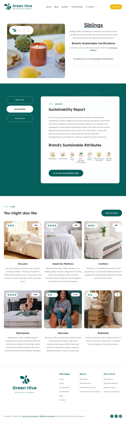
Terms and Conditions (30, 416)
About (48, 7)
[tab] (19, 99)
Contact (64, 7)
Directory (116, 7)
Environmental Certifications (90, 392)
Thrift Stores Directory (88, 387)
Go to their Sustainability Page (66, 176)
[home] (18, 6)
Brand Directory (85, 383)
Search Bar (84, 379)
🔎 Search (90, 7)
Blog (56, 7)
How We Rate (77, 7)
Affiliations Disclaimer (47, 416)
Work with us (108, 379)
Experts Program (110, 387)
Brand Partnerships (111, 383)
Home (61, 379)
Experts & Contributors (112, 392)
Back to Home (112, 213)
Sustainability (64, 387)
